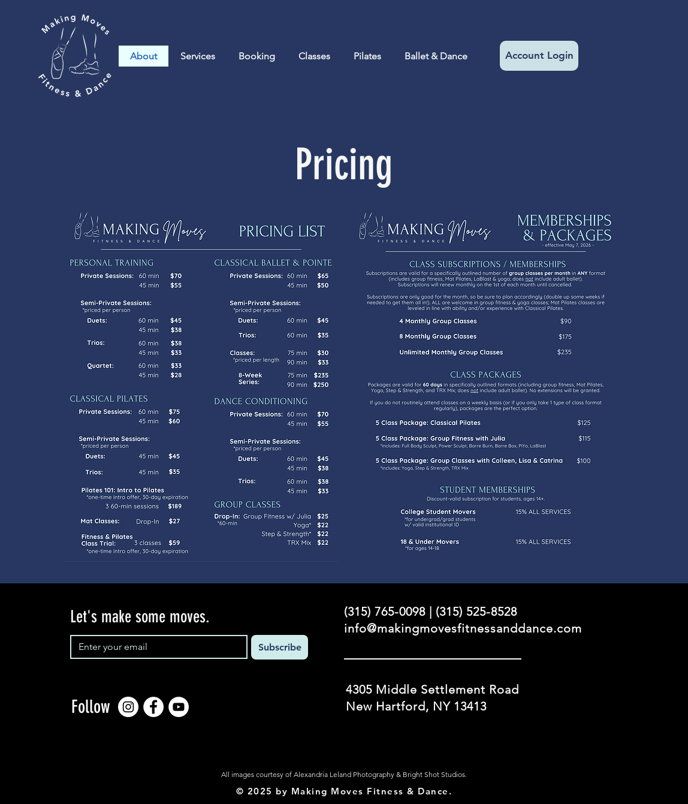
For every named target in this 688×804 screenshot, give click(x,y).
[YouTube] (178, 707)
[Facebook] (153, 707)
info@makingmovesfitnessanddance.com (463, 628)
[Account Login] (539, 56)
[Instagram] (128, 707)
